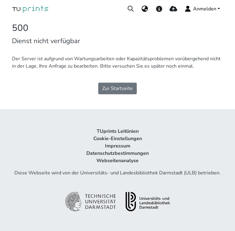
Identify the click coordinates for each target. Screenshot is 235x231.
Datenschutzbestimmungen (117, 153)
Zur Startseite (117, 88)
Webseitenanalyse (117, 160)
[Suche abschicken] (131, 9)
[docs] (159, 9)
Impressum (117, 146)
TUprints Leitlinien (118, 131)
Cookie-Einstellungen (117, 138)
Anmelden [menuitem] (200, 9)
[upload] (173, 9)
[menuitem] (145, 9)
